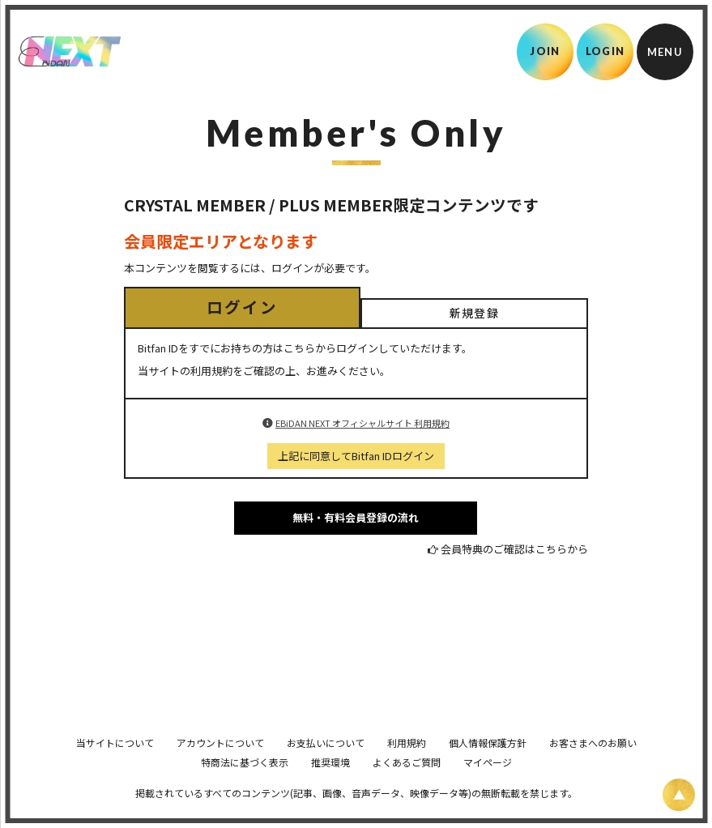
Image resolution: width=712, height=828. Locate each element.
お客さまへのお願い (593, 765)
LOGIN (605, 51)
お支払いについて (326, 765)
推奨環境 (330, 785)
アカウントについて (220, 765)
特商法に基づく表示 (244, 785)
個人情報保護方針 (488, 765)
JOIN (545, 51)
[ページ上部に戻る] (679, 795)
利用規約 (406, 765)
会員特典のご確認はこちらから (514, 549)
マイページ (487, 785)
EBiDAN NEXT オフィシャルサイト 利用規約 (362, 422)
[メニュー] (665, 51)
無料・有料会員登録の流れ (355, 517)
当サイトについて (115, 765)
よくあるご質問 (407, 785)
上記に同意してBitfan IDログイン (356, 455)
